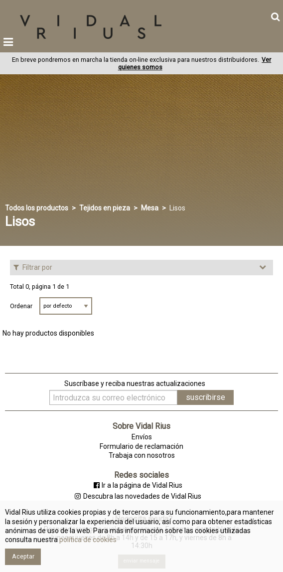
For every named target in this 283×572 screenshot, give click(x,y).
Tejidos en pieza (104, 208)
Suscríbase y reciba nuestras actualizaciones (134, 383)
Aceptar (23, 556)
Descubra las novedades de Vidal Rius (138, 496)
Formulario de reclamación (141, 446)
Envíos (142, 437)
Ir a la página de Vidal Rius (138, 485)
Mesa (149, 208)
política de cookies (87, 540)
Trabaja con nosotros (142, 455)
